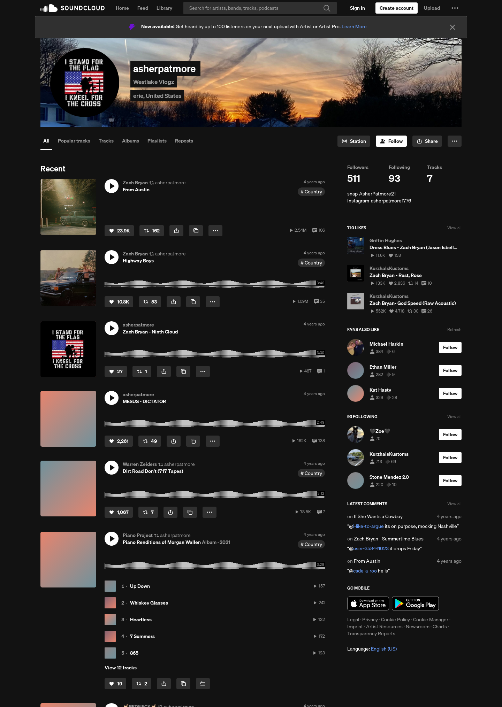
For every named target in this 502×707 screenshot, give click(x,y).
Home (122, 8)
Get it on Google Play (415, 603)
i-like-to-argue (368, 526)
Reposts (184, 141)
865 (134, 653)
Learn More (354, 26)
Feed (142, 8)
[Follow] (391, 141)
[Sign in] (357, 8)
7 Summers (142, 636)
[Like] (119, 230)
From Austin (367, 561)
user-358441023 (371, 548)
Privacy (370, 619)
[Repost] (151, 230)
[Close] (452, 27)
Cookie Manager (430, 619)
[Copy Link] (196, 230)
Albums (130, 141)
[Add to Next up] (203, 683)
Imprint (355, 626)
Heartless (141, 619)
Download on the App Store (368, 603)
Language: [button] (372, 649)
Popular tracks (74, 141)
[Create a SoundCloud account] (396, 8)
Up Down (140, 586)
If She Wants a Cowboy (378, 516)
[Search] (260, 8)
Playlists (157, 141)
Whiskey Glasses (149, 603)
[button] (455, 8)
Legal (353, 619)
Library (164, 8)
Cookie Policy (395, 619)
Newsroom (417, 626)
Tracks (106, 141)
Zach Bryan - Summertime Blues (389, 539)
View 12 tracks (121, 667)
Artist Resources (384, 626)
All (46, 141)
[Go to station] (353, 141)
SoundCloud (72, 8)
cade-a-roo (365, 571)
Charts (440, 626)
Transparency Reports (371, 633)
